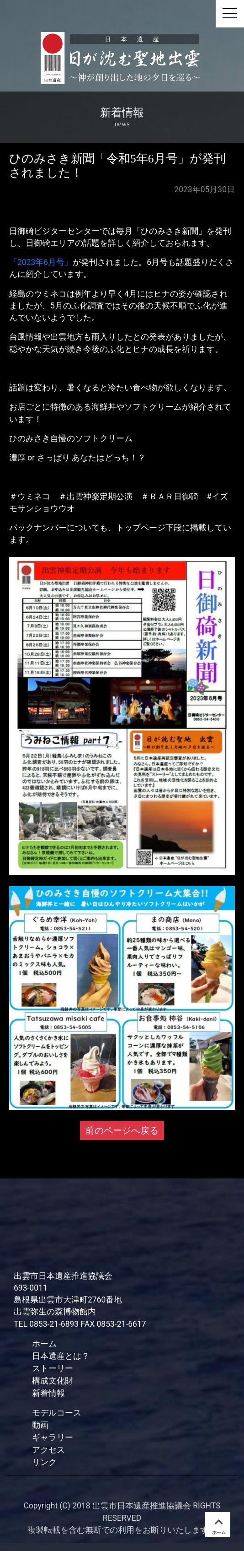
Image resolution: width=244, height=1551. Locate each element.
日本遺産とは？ (61, 1356)
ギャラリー (52, 1437)
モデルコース (56, 1412)
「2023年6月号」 (41, 262)
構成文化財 (52, 1380)
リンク (44, 1462)
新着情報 (48, 1393)
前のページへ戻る (122, 1130)
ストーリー (52, 1368)
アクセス (48, 1449)
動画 (40, 1425)
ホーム (44, 1343)
